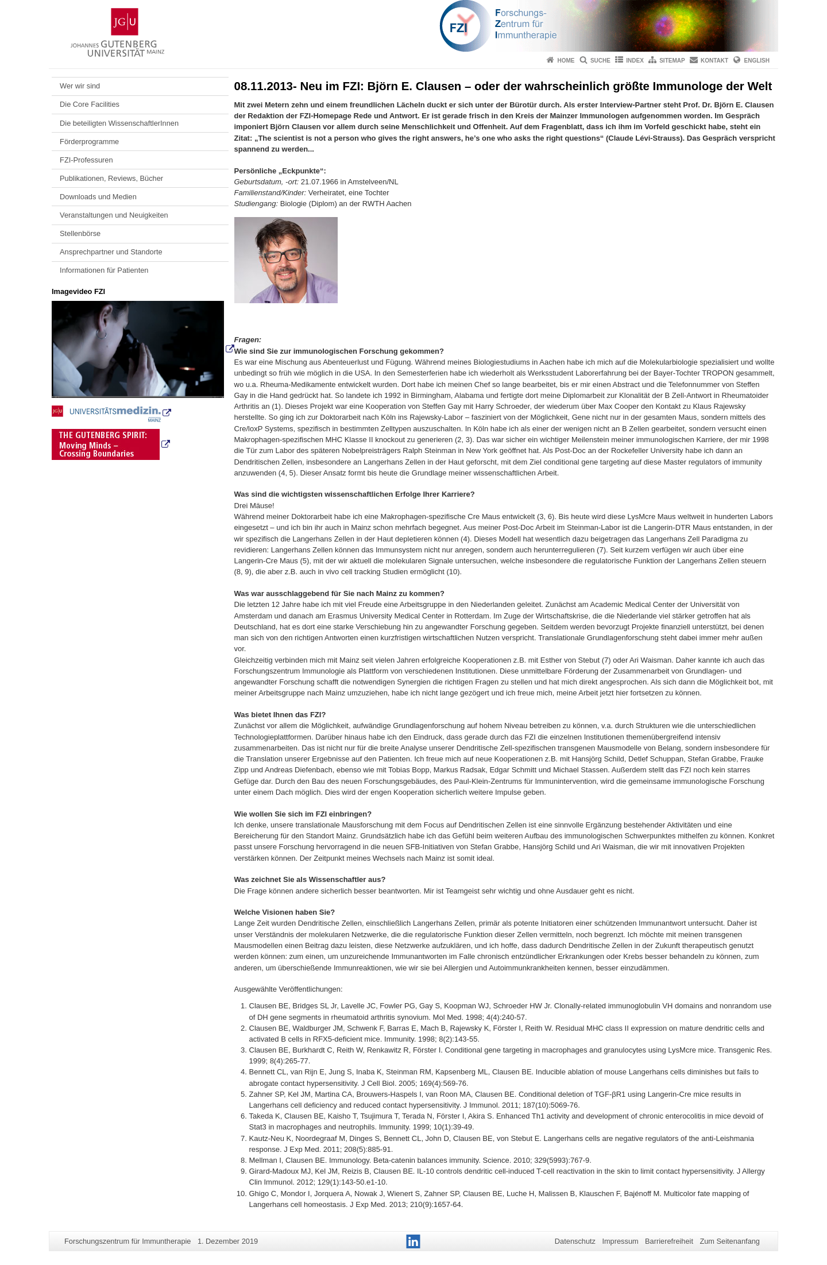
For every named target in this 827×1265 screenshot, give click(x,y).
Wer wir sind (80, 86)
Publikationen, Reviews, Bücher (111, 178)
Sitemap (672, 60)
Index (635, 60)
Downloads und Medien (98, 196)
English (757, 60)
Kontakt (714, 60)
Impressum (620, 1241)
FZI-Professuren (86, 160)
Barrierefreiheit (669, 1241)
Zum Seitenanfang (730, 1241)
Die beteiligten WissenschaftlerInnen (119, 123)
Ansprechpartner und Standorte (111, 251)
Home (566, 60)
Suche (600, 60)
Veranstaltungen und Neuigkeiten (114, 215)
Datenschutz (575, 1241)
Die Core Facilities (89, 104)
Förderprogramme (89, 141)
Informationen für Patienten (104, 270)
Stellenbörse (80, 233)
